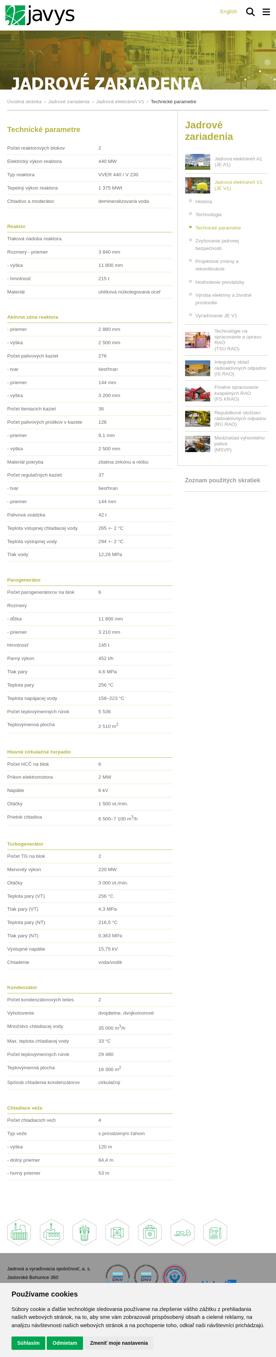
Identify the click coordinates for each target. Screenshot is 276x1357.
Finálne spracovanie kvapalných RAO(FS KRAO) (236, 393)
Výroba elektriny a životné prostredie (224, 298)
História (204, 201)
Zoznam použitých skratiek (223, 480)
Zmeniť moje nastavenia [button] (119, 1343)
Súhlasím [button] (28, 1343)
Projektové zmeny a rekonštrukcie (217, 265)
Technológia (209, 214)
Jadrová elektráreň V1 (120, 101)
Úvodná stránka (24, 101)
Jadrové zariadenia (69, 101)
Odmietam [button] (64, 1343)
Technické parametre (218, 228)
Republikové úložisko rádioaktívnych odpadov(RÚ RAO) (240, 418)
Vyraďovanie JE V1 (217, 315)
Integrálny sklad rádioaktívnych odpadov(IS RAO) (240, 368)
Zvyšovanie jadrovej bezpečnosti (217, 244)
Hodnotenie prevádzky (220, 282)
